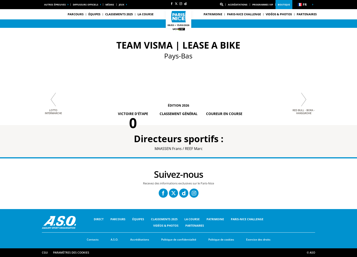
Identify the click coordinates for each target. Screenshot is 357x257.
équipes (138, 219)
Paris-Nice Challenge (244, 14)
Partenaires (307, 14)
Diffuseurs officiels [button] (85, 4)
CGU (45, 252)
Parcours (117, 219)
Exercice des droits (258, 239)
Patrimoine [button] (213, 14)
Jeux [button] (121, 4)
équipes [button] (94, 14)
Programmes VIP (262, 4)
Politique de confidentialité (178, 239)
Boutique (284, 4)
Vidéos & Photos (279, 14)
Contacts (93, 239)
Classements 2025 (119, 14)
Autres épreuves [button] (55, 4)
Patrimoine (215, 219)
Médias (109, 4)
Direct (99, 219)
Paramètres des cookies (71, 252)
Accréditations (237, 4)
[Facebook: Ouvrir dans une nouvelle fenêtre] (171, 3)
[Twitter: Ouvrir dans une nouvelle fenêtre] (176, 3)
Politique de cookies (221, 239)
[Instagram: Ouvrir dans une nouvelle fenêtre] (180, 3)
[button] (221, 4)
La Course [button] (145, 14)
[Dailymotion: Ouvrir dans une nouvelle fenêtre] (185, 3)
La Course (192, 219)
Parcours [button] (76, 14)
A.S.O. (114, 239)
